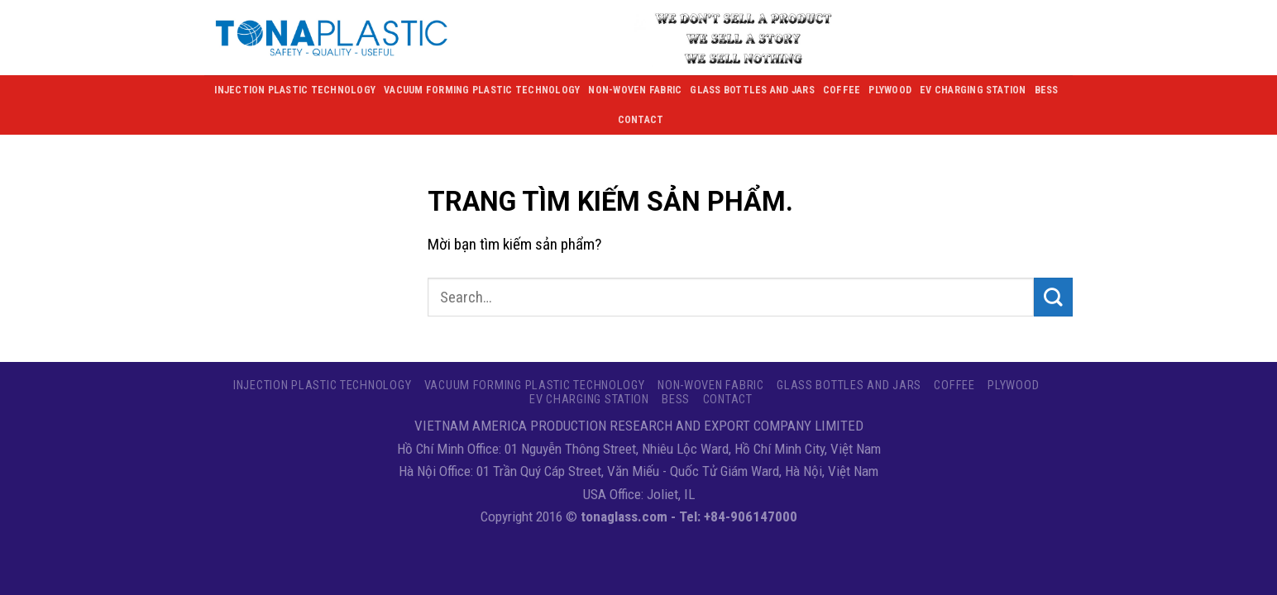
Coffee (842, 90)
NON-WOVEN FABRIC (635, 90)
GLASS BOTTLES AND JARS (752, 90)
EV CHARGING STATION (973, 90)
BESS (1047, 90)
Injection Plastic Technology (294, 90)
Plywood (889, 90)
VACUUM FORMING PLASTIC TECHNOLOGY (482, 90)
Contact (641, 120)
